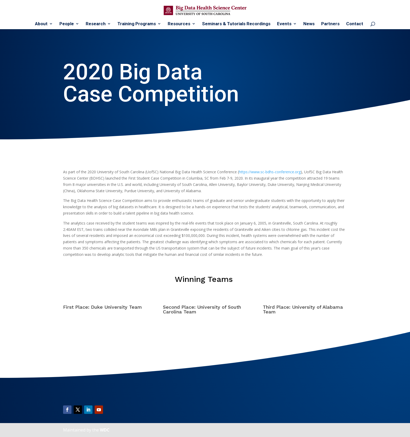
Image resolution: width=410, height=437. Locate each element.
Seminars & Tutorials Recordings (236, 24)
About (41, 24)
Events (284, 24)
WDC (105, 430)
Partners (330, 24)
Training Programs (136, 24)
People (66, 24)
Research (96, 24)
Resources (179, 24)
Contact (354, 24)
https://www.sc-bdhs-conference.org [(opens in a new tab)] (270, 171)
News (309, 24)
